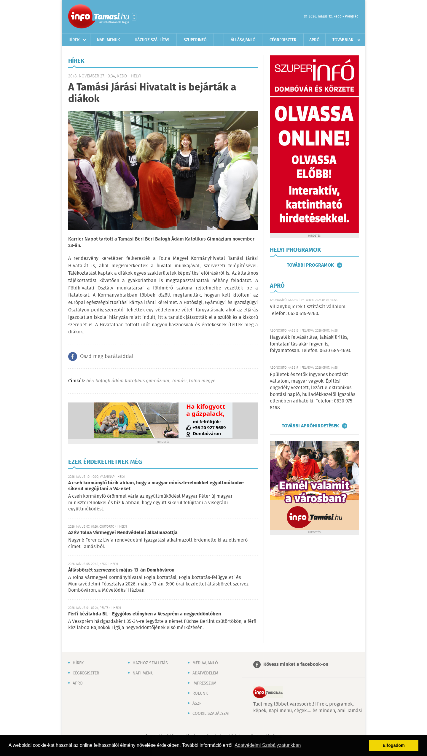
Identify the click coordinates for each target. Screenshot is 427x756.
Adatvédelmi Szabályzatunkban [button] (268, 745)
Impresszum (204, 683)
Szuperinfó (195, 40)
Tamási (179, 381)
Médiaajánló (205, 663)
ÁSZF (196, 703)
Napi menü (143, 673)
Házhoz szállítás (152, 40)
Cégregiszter (283, 40)
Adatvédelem (205, 673)
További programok (310, 265)
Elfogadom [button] (394, 745)
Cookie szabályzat (211, 713)
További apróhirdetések (310, 426)
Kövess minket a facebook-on (295, 664)
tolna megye (202, 381)
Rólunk (200, 693)
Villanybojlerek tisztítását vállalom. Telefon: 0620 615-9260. (308, 310)
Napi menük (108, 40)
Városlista (134, 17)
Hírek (74, 40)
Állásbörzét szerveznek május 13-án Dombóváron (121, 570)
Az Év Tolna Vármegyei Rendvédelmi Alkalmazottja (123, 533)
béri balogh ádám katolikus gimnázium (127, 381)
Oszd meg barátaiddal (106, 356)
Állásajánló (243, 40)
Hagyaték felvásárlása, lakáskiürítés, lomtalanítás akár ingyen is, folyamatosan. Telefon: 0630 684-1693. (310, 344)
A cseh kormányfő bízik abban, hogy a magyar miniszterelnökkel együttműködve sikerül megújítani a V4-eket (156, 486)
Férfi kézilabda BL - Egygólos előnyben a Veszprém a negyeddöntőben (144, 614)
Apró (314, 40)
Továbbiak (342, 40)
